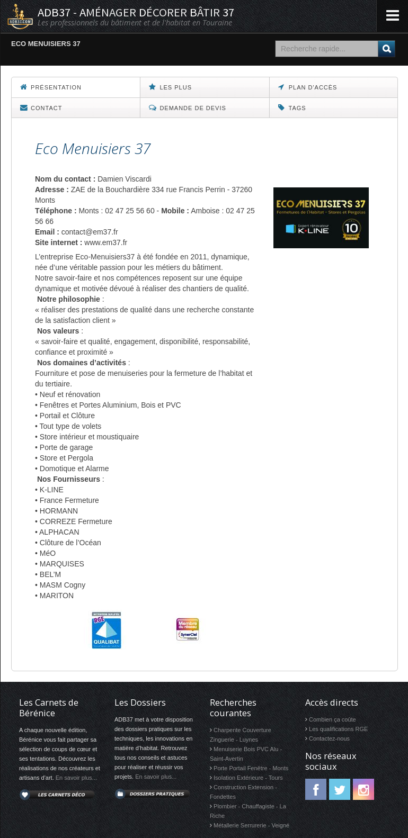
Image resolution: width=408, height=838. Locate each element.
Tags (292, 107)
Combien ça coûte (332, 719)
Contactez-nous (329, 738)
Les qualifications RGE (338, 729)
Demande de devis (187, 107)
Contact (41, 107)
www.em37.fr (105, 242)
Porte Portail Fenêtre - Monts (251, 768)
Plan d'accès (308, 87)
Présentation (51, 87)
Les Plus (170, 87)
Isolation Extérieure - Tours (248, 777)
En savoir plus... (76, 777)
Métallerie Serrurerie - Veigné (251, 825)
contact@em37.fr (89, 232)
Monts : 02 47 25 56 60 (116, 210)
